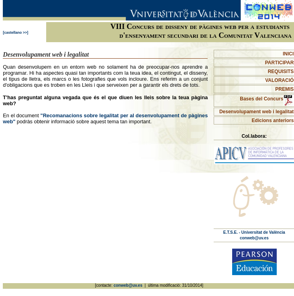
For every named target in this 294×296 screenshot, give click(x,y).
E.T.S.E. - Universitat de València (254, 232)
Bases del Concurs (267, 99)
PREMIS (284, 89)
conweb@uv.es (254, 238)
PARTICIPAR (279, 62)
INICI (288, 54)
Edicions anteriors (273, 120)
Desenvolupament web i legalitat (256, 111)
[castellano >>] (15, 33)
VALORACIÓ (279, 80)
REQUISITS (281, 71)
